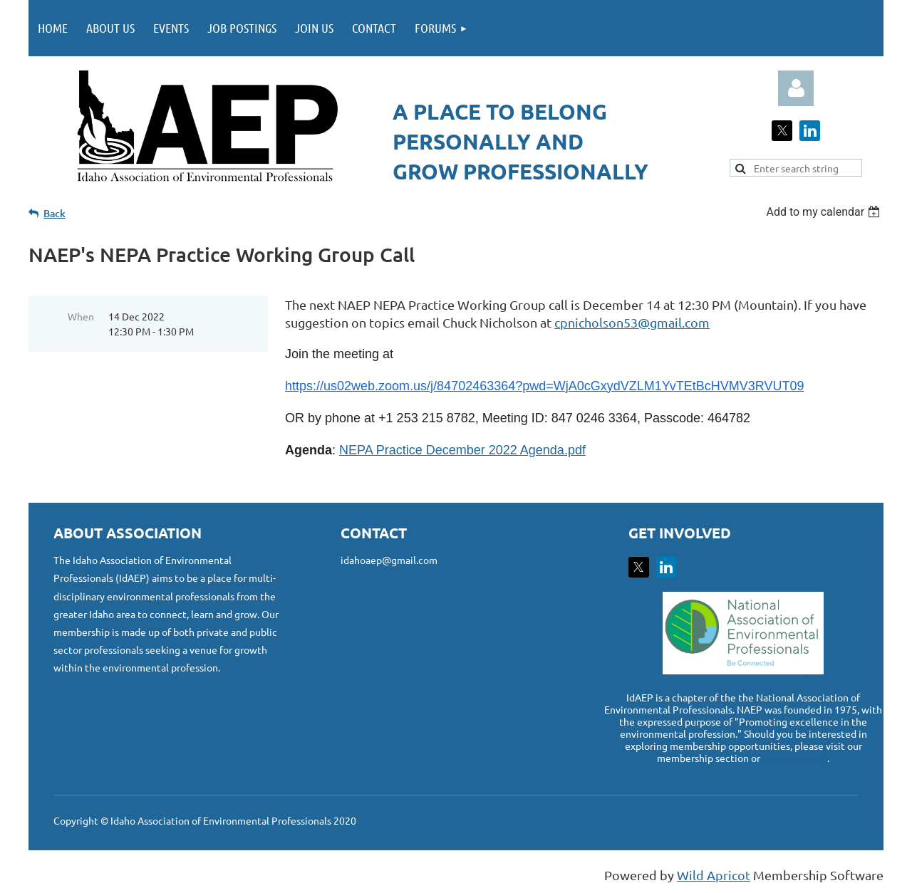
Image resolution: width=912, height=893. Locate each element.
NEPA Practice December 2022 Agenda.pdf (462, 450)
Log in (796, 88)
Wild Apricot (713, 874)
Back (54, 213)
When (81, 316)
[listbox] (825, 212)
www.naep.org (794, 757)
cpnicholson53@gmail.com (632, 322)
